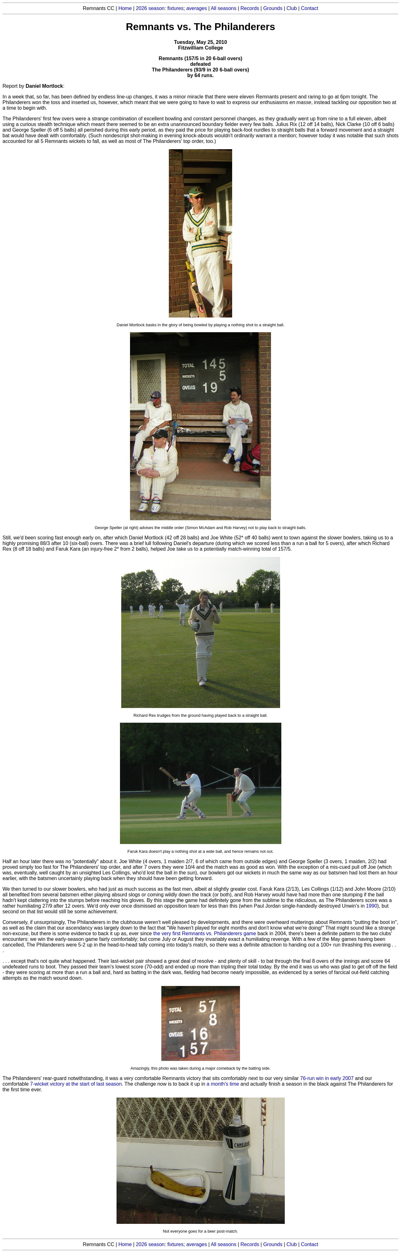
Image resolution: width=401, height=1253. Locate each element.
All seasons (224, 8)
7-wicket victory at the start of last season (76, 1084)
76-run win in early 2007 (327, 1078)
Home (125, 8)
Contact (309, 8)
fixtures (175, 8)
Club (292, 8)
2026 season (150, 8)
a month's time (223, 1084)
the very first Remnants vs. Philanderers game (204, 933)
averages (196, 8)
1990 (371, 906)
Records (250, 8)
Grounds (272, 8)
